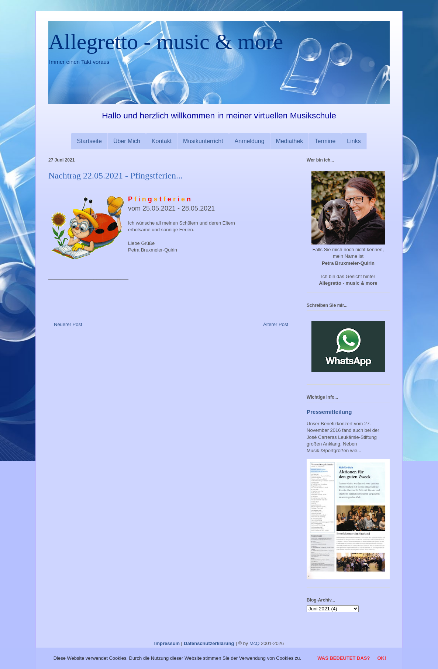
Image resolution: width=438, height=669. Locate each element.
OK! (381, 658)
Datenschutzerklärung (209, 643)
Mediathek (289, 141)
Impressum (167, 643)
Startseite (89, 141)
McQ (254, 643)
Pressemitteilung (329, 412)
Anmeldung (250, 141)
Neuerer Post (68, 324)
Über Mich (126, 141)
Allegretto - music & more (165, 42)
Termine (324, 141)
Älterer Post (275, 324)
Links (354, 141)
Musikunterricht (203, 141)
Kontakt (162, 141)
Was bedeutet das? (343, 658)
